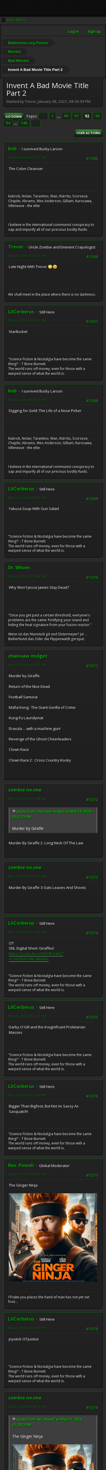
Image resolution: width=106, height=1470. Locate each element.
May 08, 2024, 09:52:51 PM (27, 157)
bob (12, 148)
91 (76, 116)
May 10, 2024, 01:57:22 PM (27, 256)
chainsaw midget (27, 656)
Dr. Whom (19, 567)
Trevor (15, 247)
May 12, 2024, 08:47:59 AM (27, 400)
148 (24, 123)
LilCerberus (21, 312)
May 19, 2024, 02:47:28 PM (27, 932)
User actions (88, 133)
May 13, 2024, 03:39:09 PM (27, 498)
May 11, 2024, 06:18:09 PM (27, 320)
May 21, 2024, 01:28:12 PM (27, 1174)
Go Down (13, 116)
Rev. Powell (21, 1165)
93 (97, 116)
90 (66, 116)
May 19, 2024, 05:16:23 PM (27, 1016)
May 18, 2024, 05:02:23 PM (27, 665)
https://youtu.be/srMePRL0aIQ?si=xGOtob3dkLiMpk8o (36, 956)
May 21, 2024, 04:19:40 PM (27, 1328)
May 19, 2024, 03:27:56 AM (27, 876)
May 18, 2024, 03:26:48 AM (27, 576)
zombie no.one (25, 790)
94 (8, 123)
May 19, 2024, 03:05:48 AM (27, 799)
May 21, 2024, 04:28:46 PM (27, 1406)
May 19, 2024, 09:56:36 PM (27, 1095)
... (59, 116)
